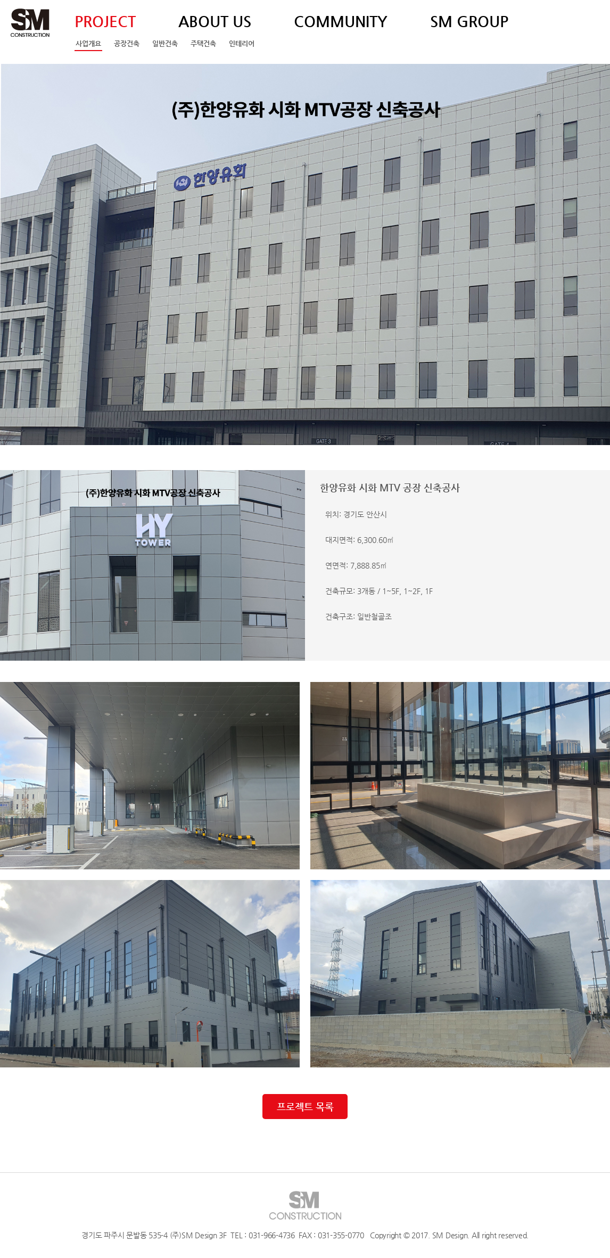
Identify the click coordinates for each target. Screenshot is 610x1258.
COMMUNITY (341, 21)
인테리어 (241, 43)
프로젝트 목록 (305, 1106)
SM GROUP (469, 21)
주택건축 (203, 43)
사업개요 (88, 43)
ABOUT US (214, 21)
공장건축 (126, 43)
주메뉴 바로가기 (0, 0)
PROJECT (105, 21)
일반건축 (165, 43)
